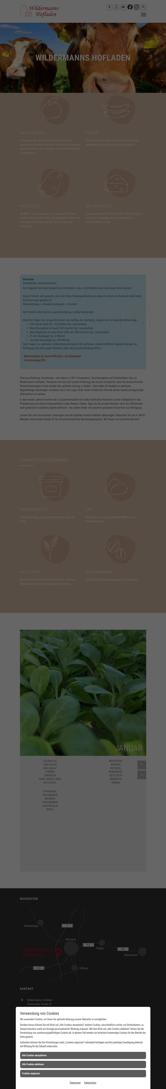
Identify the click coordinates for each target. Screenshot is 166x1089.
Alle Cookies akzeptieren (34, 1055)
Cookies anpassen (31, 1073)
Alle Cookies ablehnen (33, 1064)
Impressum (75, 1082)
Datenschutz (90, 1082)
